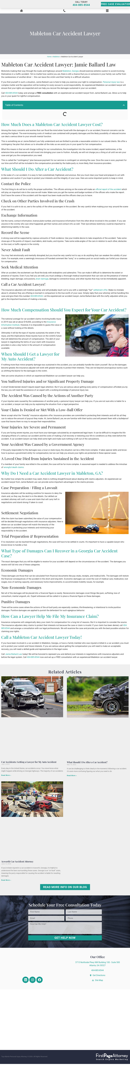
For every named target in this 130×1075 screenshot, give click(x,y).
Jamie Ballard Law (13, 665)
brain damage (42, 290)
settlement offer (100, 301)
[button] (124, 116)
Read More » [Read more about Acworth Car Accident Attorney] (6, 891)
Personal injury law (111, 93)
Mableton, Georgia (70, 82)
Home (49, 68)
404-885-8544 (81, 10)
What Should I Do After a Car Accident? (87, 773)
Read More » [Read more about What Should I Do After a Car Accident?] (72, 787)
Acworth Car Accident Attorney (17, 872)
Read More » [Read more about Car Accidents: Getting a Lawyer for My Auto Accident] (6, 786)
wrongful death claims (14, 478)
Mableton (56, 68)
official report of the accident (108, 200)
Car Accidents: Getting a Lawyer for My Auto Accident (28, 773)
